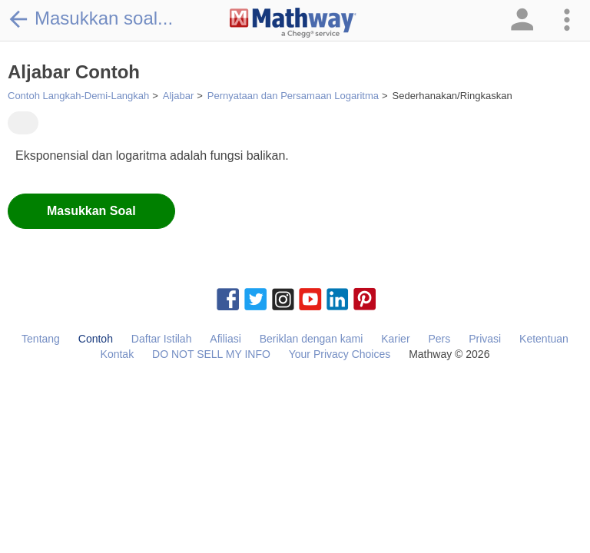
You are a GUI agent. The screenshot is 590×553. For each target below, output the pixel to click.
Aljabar (178, 95)
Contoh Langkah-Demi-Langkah (78, 95)
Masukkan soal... (90, 18)
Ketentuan (543, 339)
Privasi (485, 339)
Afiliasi (225, 339)
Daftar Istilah (161, 339)
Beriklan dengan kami (311, 339)
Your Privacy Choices (340, 354)
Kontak (117, 354)
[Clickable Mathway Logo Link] (293, 23)
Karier (395, 339)
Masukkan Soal (91, 210)
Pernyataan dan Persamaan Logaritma (293, 95)
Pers (439, 339)
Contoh (95, 339)
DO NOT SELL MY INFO (211, 354)
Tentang (41, 339)
